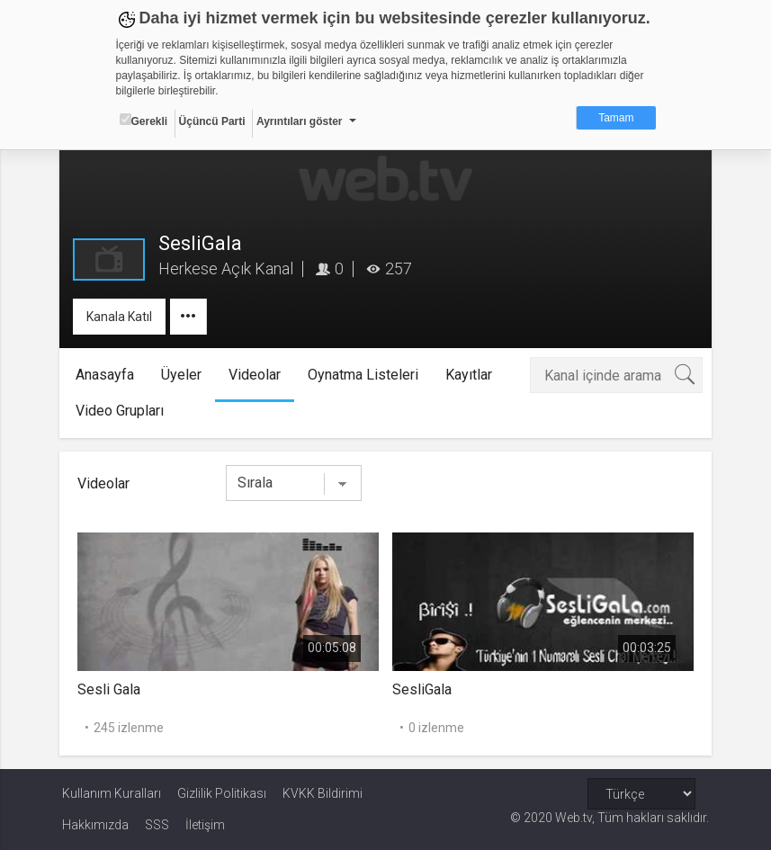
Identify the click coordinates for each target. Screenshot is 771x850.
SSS (157, 825)
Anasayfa (106, 374)
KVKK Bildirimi (322, 793)
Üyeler (183, 374)
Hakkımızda (95, 825)
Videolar (256, 374)
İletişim (205, 825)
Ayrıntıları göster (299, 121)
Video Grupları (121, 410)
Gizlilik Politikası (221, 793)
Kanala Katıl (122, 316)
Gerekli (144, 120)
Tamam (615, 118)
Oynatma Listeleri (364, 374)
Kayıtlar (470, 374)
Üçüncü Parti (212, 121)
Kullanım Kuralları (111, 793)
